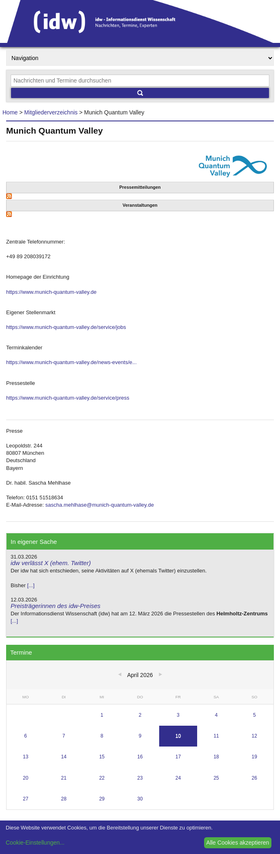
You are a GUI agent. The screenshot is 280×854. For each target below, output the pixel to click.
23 (139, 778)
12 (254, 736)
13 (25, 757)
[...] (30, 585)
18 (216, 757)
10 (178, 736)
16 (139, 757)
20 (25, 778)
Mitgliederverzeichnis (51, 112)
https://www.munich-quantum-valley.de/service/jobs (66, 327)
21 (63, 778)
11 (216, 736)
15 (101, 757)
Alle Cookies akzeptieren (237, 842)
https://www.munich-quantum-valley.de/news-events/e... (71, 362)
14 (63, 757)
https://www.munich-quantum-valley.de (51, 292)
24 (178, 778)
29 (101, 799)
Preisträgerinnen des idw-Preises (55, 605)
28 (63, 799)
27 (25, 799)
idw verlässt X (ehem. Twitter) (51, 562)
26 (254, 778)
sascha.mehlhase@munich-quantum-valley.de (99, 505)
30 (139, 799)
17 (178, 757)
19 (254, 757)
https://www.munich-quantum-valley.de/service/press (67, 398)
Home (10, 112)
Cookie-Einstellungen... (35, 842)
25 (216, 778)
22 (101, 778)
